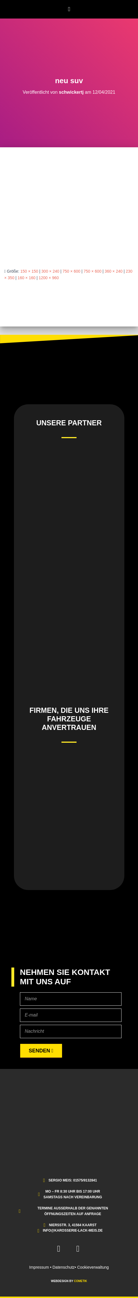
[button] (69, 9)
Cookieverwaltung (93, 1267)
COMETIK (80, 1281)
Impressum (39, 1267)
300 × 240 (50, 271)
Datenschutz (64, 1267)
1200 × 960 (49, 277)
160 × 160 (27, 277)
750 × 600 (72, 271)
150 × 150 (29, 271)
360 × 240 (114, 271)
